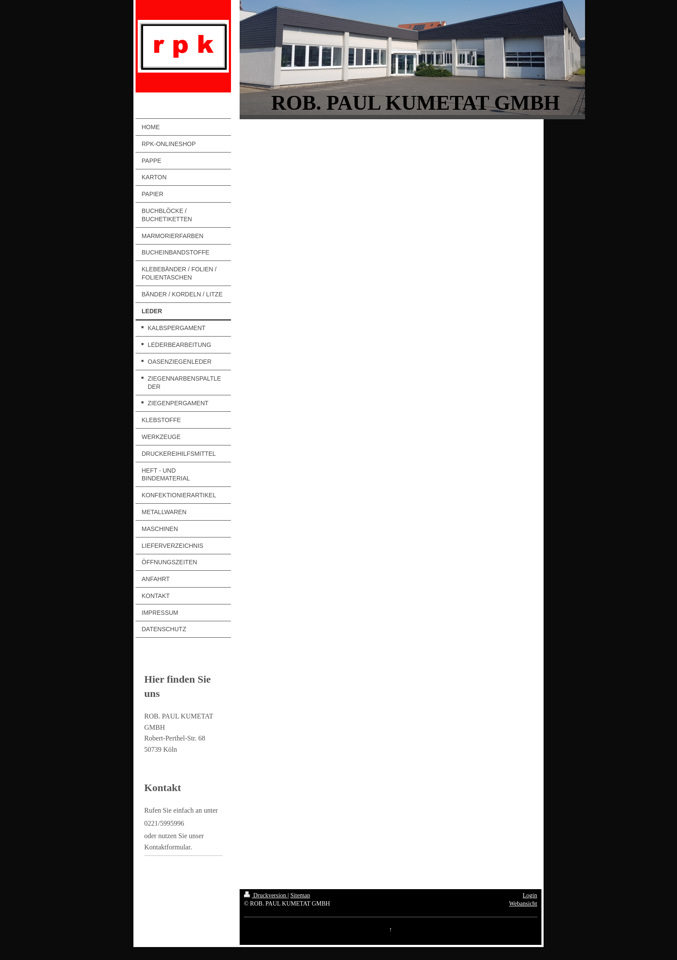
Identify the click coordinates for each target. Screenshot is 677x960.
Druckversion (266, 895)
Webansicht (523, 903)
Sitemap (300, 895)
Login (530, 895)
